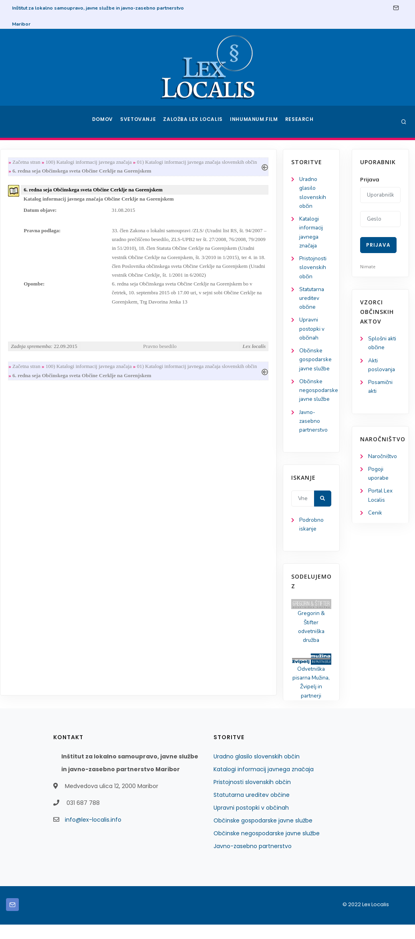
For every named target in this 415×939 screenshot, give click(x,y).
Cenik (375, 517)
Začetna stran (98, 162)
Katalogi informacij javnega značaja (264, 784)
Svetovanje (141, 122)
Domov (103, 122)
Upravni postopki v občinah (35, 335)
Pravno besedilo (229, 353)
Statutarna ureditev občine (36, 303)
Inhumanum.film (255, 122)
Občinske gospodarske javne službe (38, 367)
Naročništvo (383, 458)
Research (300, 122)
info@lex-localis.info (93, 834)
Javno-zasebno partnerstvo (37, 431)
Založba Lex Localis (195, 122)
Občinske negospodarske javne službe (42, 399)
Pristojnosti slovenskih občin (36, 271)
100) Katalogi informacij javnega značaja (160, 162)
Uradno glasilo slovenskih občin (257, 771)
